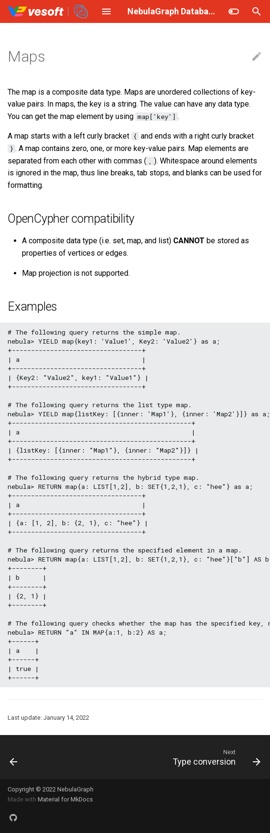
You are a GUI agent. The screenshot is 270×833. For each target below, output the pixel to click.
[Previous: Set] (14, 757)
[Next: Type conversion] (215, 757)
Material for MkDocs (65, 799)
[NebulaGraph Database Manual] (48, 11)
